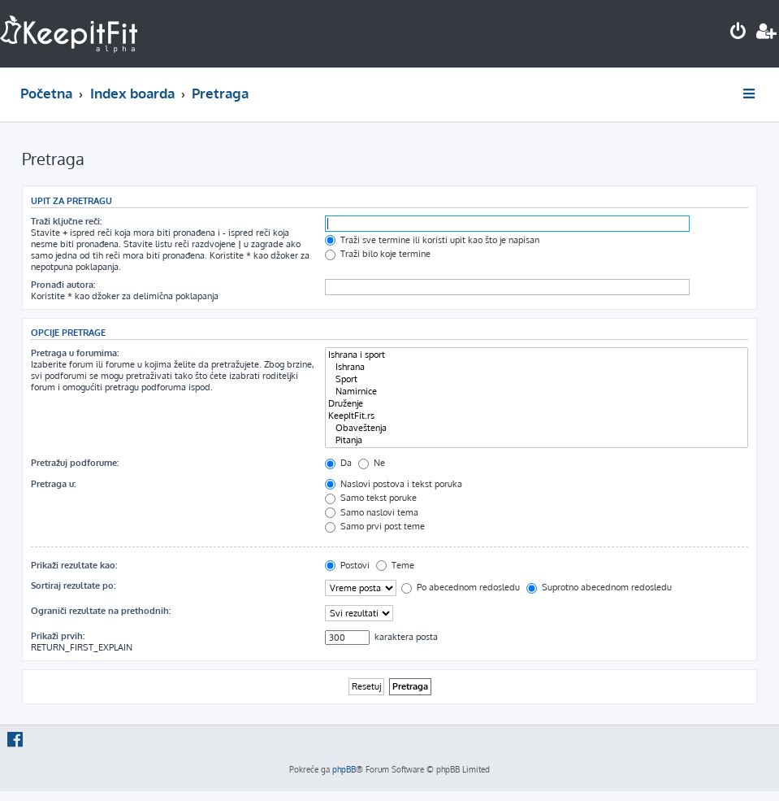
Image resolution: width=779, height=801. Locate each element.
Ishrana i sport (537, 355)
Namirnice (537, 391)
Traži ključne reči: (66, 221)
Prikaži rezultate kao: (74, 565)
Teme (395, 565)
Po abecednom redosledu (460, 587)
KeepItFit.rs (537, 416)
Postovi (347, 565)
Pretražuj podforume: (75, 462)
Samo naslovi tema (371, 512)
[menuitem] (738, 33)
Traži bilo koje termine (378, 253)
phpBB (344, 769)
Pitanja (537, 440)
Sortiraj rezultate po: (73, 585)
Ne (371, 462)
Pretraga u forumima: (75, 353)
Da (338, 462)
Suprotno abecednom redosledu (599, 587)
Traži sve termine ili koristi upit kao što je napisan (432, 240)
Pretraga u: (53, 484)
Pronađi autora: (63, 284)
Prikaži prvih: (57, 636)
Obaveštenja (537, 428)
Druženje (537, 404)
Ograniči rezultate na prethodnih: (101, 610)
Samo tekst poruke (371, 497)
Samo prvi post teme (375, 526)
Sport (537, 379)
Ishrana (537, 367)
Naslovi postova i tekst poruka (393, 484)
